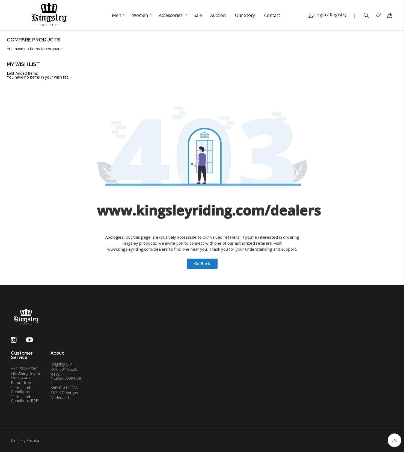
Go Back (202, 263)
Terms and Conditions (20, 389)
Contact (272, 15)
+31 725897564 (24, 368)
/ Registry (337, 15)
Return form (21, 382)
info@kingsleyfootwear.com (26, 375)
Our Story (245, 15)
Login (317, 15)
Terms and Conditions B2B (24, 398)
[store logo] (49, 15)
